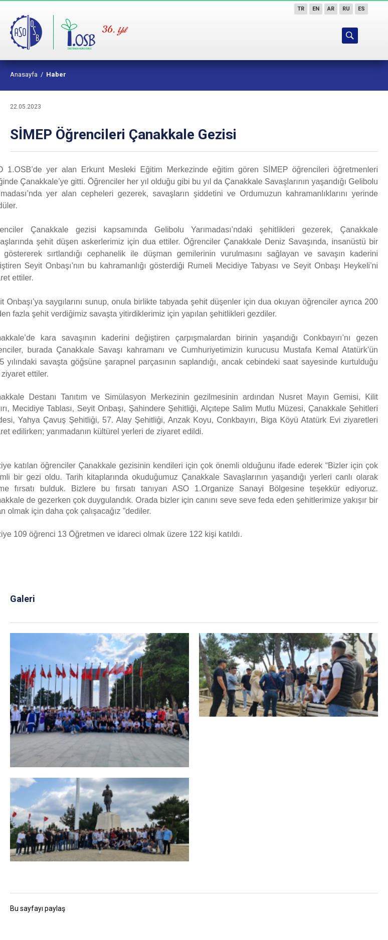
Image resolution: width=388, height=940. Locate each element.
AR (330, 9)
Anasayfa (24, 74)
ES (361, 9)
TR (300, 9)
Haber (56, 74)
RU (346, 9)
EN (315, 9)
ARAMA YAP (350, 36)
